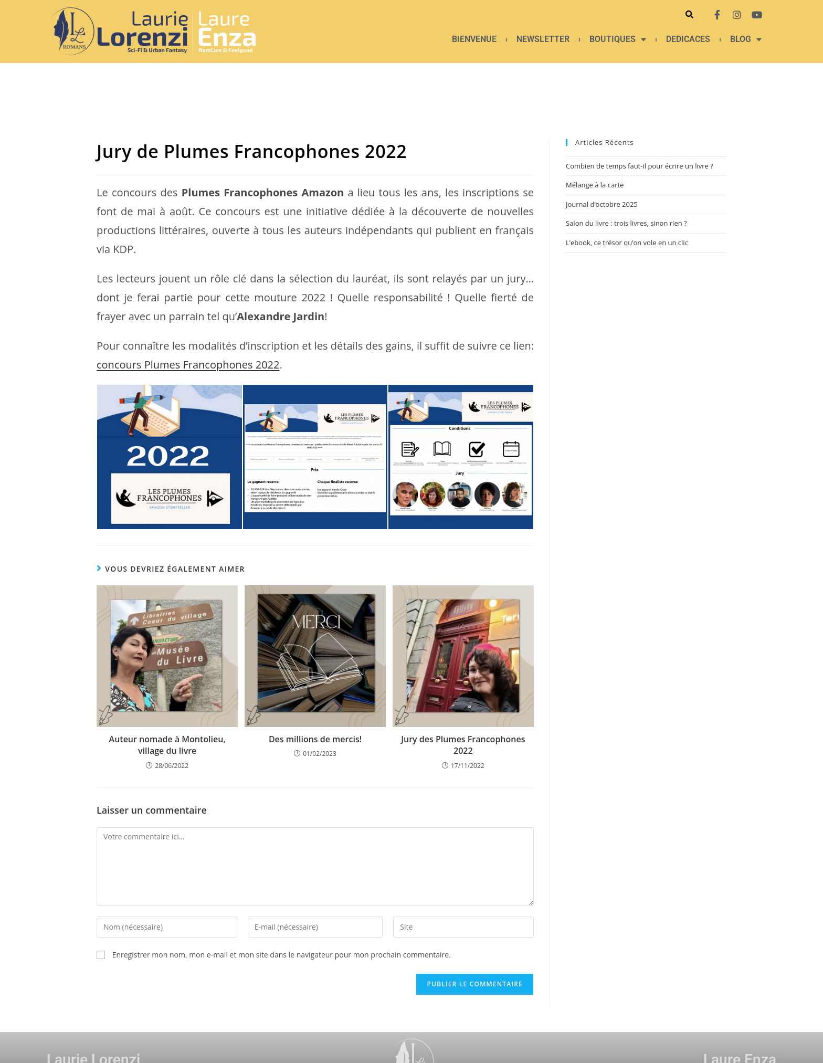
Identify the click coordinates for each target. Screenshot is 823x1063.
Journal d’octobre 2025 (602, 204)
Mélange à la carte (595, 185)
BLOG (746, 39)
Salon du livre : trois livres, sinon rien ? (626, 223)
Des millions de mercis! (315, 739)
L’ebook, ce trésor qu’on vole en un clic (627, 242)
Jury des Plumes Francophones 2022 (463, 744)
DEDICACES (688, 39)
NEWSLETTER (542, 39)
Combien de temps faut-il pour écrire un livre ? (639, 166)
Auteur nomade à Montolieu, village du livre (167, 744)
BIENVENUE (474, 39)
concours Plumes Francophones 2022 (188, 364)
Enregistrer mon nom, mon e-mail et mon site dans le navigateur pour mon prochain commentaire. (281, 955)
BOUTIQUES (617, 39)
